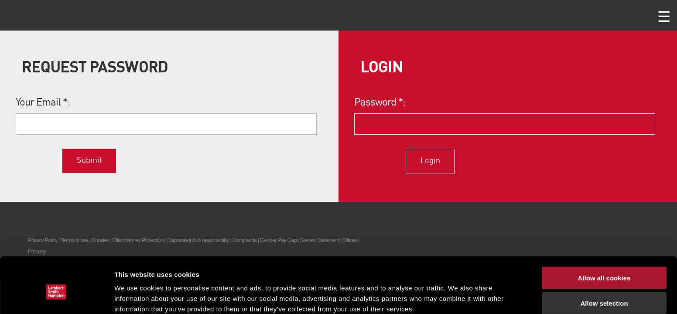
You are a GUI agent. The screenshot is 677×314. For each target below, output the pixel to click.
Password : (379, 103)
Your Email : (43, 103)
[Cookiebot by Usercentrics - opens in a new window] (56, 297)
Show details (458, 296)
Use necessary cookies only (604, 288)
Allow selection (604, 263)
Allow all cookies (604, 237)
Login (430, 161)
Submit (89, 160)
